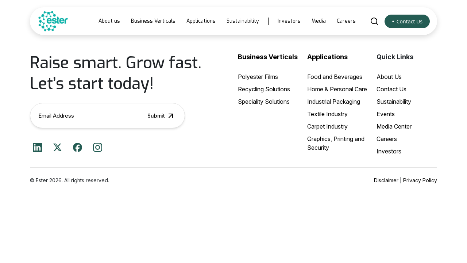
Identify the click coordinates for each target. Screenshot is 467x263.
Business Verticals (153, 21)
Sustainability (243, 21)
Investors (289, 21)
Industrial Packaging (333, 101)
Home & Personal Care (337, 89)
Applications (201, 21)
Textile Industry (327, 114)
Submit (161, 115)
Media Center (394, 126)
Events (386, 114)
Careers (346, 21)
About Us (389, 76)
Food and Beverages (334, 76)
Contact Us (409, 21)
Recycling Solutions (264, 89)
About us (109, 21)
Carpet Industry (327, 126)
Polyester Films (258, 76)
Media (319, 21)
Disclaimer (386, 180)
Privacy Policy (420, 180)
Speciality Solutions (264, 101)
